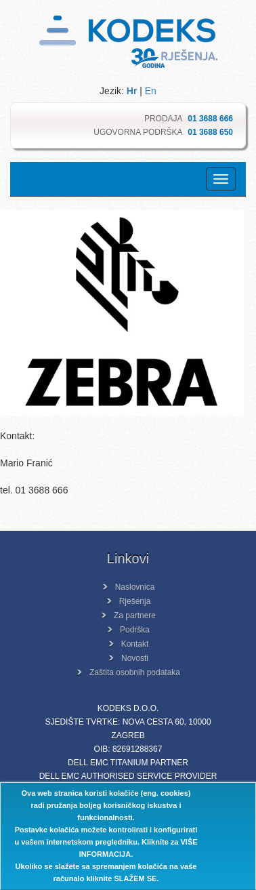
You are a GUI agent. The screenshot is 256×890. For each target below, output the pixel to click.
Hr (132, 90)
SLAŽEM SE (135, 878)
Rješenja (135, 601)
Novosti (134, 658)
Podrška (135, 629)
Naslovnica (135, 587)
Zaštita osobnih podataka (134, 672)
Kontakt (135, 644)
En (150, 90)
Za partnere (135, 615)
